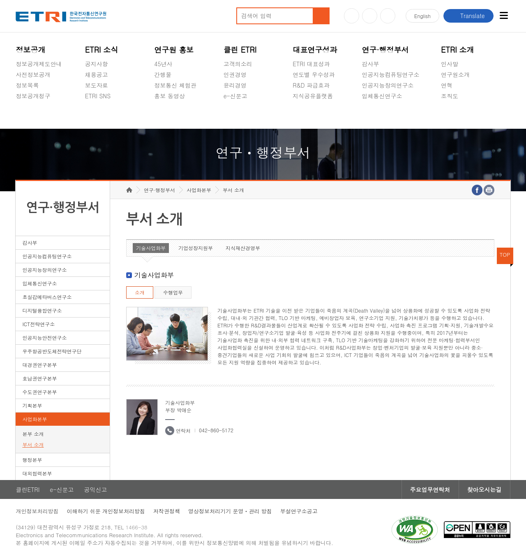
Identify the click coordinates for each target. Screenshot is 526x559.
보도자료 (96, 85)
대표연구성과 (315, 49)
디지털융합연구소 (42, 310)
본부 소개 (33, 433)
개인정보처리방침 (37, 511)
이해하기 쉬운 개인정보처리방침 (106, 511)
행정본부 (32, 459)
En (422, 15)
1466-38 (137, 527)
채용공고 (96, 74)
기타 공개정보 (459, 115)
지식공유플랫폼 (313, 96)
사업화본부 (34, 418)
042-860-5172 (216, 430)
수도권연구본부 (39, 391)
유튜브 (351, 15)
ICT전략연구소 (38, 323)
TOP (505, 254)
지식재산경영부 (243, 247)
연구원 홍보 (174, 49)
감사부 (370, 64)
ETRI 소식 (101, 49)
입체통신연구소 (382, 96)
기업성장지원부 (195, 247)
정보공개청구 (33, 96)
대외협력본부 (37, 473)
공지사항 (96, 64)
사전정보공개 (33, 74)
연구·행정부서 (385, 49)
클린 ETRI (240, 49)
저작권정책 (166, 511)
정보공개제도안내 (39, 64)
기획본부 (32, 405)
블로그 (369, 15)
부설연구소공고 (299, 511)
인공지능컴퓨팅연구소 (391, 74)
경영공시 (27, 115)
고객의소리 (238, 64)
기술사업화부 (151, 247)
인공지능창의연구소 (388, 85)
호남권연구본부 (39, 378)
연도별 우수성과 (314, 74)
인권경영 (235, 74)
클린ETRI (27, 489)
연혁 (446, 85)
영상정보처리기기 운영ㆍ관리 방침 (230, 511)
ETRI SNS (98, 96)
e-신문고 (235, 96)
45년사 (163, 64)
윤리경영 (235, 85)
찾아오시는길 (484, 489)
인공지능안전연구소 (44, 337)
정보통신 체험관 (175, 85)
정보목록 (27, 85)
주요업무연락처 (430, 489)
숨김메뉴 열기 (20, 106)
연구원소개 (455, 74)
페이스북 (387, 15)
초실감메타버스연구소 (391, 115)
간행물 (162, 74)
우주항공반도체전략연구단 (51, 351)
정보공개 (30, 49)
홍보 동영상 (169, 96)
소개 (140, 292)
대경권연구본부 (39, 364)
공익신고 (235, 115)
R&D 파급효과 (311, 85)
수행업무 (173, 292)
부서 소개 (33, 444)
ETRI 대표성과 (311, 64)
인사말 (449, 64)
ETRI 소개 (457, 49)
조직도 (449, 96)
